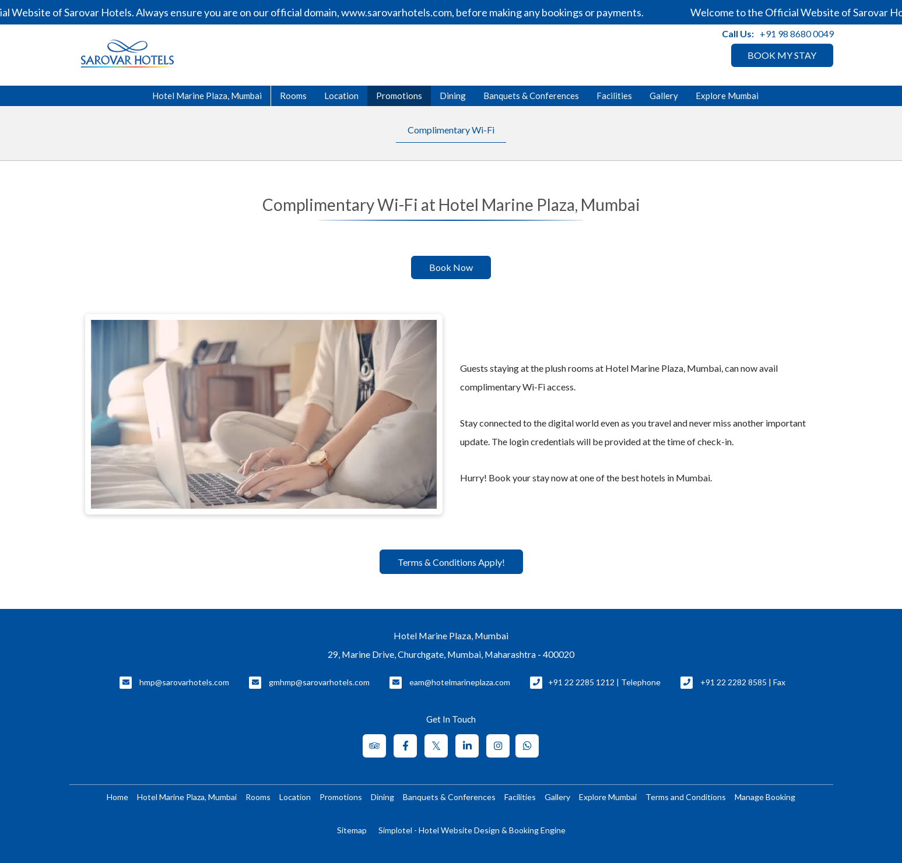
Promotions (399, 95)
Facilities (614, 95)
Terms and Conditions (685, 797)
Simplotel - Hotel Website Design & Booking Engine (472, 830)
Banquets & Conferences (531, 95)
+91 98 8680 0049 (797, 33)
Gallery (664, 95)
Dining (453, 95)
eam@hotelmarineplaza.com (459, 682)
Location (341, 95)
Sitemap (352, 830)
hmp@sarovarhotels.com (184, 682)
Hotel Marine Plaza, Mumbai (207, 95)
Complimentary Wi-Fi (451, 129)
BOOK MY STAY (781, 55)
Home (117, 797)
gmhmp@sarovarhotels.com (319, 682)
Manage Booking (765, 797)
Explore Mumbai (727, 95)
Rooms (293, 95)
